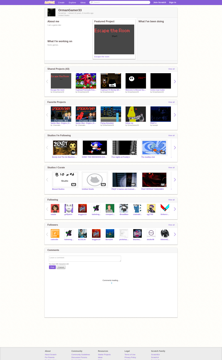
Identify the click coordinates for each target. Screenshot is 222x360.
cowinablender (138, 214)
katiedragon (96, 214)
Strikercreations (165, 214)
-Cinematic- (57, 125)
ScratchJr (155, 357)
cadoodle (54, 240)
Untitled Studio (88, 189)
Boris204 (109, 240)
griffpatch (68, 214)
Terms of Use (130, 354)
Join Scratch (159, 2)
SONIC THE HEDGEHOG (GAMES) (94, 157)
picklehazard (124, 240)
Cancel (61, 267)
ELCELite (82, 240)
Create (61, 2)
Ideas (83, 2)
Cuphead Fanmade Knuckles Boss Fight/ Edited (86, 90)
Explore (72, 2)
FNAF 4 (153, 123)
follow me (129, 123)
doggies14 (82, 214)
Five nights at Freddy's (121, 157)
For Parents (50, 357)
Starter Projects (104, 354)
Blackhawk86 (138, 240)
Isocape (155, 125)
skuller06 (150, 240)
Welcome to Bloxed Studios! (135, 90)
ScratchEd (155, 354)
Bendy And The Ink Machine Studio (65, 157)
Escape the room (101, 56)
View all (171, 69)
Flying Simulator (107, 123)
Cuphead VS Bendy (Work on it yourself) (111, 90)
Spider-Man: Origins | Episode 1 (86, 123)
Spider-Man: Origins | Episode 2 (61, 123)
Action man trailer (157, 90)
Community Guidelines (80, 354)
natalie (53, 214)
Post (52, 267)
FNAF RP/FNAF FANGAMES (152, 189)
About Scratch (50, 354)
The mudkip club (148, 157)
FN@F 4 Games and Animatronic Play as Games (124, 189)
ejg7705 (150, 214)
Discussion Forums (79, 357)
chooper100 (110, 214)
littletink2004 (165, 240)
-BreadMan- (124, 214)
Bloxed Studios (58, 189)
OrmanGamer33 (58, 92)
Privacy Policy (130, 357)
